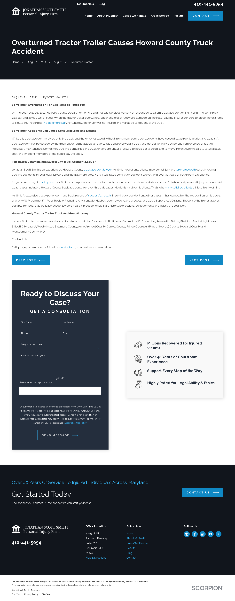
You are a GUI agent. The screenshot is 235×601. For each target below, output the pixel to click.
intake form (68, 247)
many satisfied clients (178, 187)
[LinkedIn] (202, 534)
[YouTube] (210, 534)
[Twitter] (218, 534)
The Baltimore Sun (54, 122)
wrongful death (186, 169)
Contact (131, 557)
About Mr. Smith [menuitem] (107, 15)
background (47, 182)
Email (62, 333)
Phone (21, 333)
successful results (100, 195)
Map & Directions (96, 557)
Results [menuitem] (178, 15)
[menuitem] (16, 594)
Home (130, 533)
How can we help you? (30, 355)
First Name (23, 322)
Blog (102, 4)
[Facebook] (194, 534)
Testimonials (85, 4)
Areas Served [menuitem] (160, 15)
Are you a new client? (29, 344)
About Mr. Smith (136, 538)
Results (130, 548)
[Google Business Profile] (186, 534)
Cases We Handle (137, 543)
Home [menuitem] (89, 15)
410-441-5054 (208, 4)
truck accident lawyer (98, 169)
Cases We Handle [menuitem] (134, 15)
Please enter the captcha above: (33, 382)
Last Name (64, 322)
